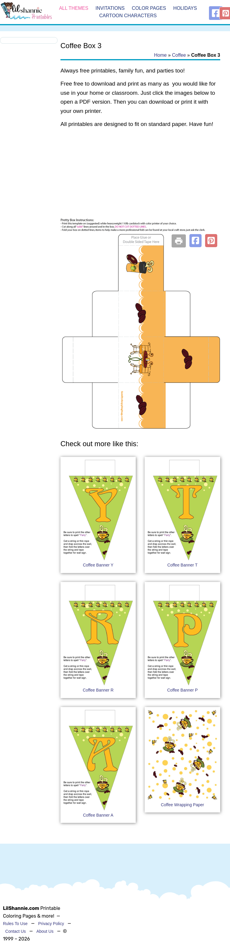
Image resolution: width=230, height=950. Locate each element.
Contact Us (15, 931)
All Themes (73, 8)
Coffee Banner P (182, 690)
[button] (195, 240)
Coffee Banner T (182, 565)
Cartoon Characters (128, 15)
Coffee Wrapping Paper (182, 804)
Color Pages (149, 8)
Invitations (109, 8)
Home (160, 55)
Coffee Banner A (98, 815)
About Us (45, 931)
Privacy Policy (51, 923)
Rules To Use (15, 923)
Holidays (185, 8)
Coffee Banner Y (98, 565)
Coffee (179, 55)
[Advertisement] (139, 180)
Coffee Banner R (98, 690)
